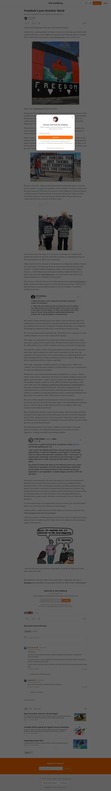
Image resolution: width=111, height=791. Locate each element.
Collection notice (67, 778)
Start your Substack (50, 783)
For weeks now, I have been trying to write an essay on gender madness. (46, 743)
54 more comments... (30, 700)
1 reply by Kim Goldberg (36, 692)
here (25, 395)
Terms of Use (64, 141)
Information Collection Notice (55, 143)
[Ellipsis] (86, 647)
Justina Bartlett (38, 109)
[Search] (86, 3)
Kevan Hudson (32, 647)
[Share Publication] (90, 3)
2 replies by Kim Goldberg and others (40, 674)
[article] (55, 718)
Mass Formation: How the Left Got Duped (40, 513)
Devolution (27, 583)
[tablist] (31, 631)
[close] (72, 117)
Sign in (106, 3)
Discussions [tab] (37, 709)
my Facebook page (58, 37)
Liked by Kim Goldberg (34, 649)
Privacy (55, 778)
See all (28, 752)
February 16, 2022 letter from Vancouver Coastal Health (62, 385)
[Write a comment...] (57, 640)
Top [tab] (26, 709)
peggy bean (31, 680)
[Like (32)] (27, 23)
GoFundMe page (47, 274)
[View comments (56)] (34, 23)
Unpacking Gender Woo (33, 740)
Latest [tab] (30, 709)
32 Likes (36, 613)
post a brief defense (77, 281)
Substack (47, 787)
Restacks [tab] (35, 631)
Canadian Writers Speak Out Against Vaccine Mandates (46, 727)
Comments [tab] (28, 631)
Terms (59, 778)
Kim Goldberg (31, 17)
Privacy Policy (68, 143)
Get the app (63, 783)
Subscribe (97, 3)
